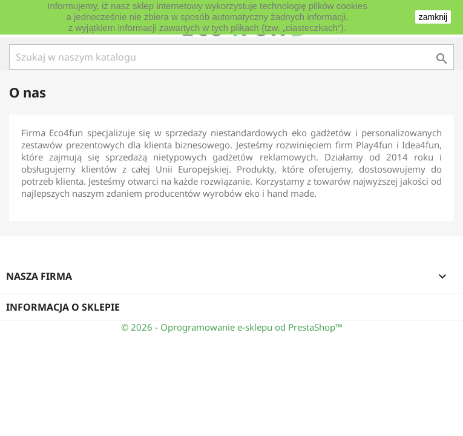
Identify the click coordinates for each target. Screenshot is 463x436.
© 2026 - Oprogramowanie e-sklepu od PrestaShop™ (232, 327)
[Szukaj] (231, 57)
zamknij (433, 17)
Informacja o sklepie (63, 307)
